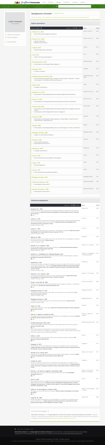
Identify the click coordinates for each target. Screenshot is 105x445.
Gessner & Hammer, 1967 (40, 189)
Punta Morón (43, 87)
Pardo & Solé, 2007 (38, 107)
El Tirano (70, 127)
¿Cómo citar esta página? (40, 411)
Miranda (36, 41)
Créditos (82, 2)
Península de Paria (42, 158)
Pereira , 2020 (38, 39)
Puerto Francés (43, 42)
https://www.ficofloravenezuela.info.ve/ (73, 433)
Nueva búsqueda (10, 42)
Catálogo (58, 2)
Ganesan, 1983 (37, 140)
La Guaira (36, 71)
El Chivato (71, 101)
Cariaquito (50, 158)
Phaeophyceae (50, 17)
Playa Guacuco (47, 120)
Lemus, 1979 (36, 156)
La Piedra (65, 101)
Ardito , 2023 (38, 32)
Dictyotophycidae (63, 17)
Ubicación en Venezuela (12, 34)
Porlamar (76, 127)
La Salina (42, 71)
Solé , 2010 (37, 99)
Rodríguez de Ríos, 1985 (39, 133)
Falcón (36, 34)
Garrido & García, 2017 (39, 62)
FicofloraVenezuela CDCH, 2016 (42, 76)
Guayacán (56, 78)
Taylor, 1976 (36, 163)
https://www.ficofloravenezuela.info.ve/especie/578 (62, 418)
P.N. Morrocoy (41, 57)
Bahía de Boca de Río (68, 94)
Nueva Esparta (38, 64)
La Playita (49, 135)
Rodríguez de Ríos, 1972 (39, 177)
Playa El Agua (64, 119)
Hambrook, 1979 (37, 148)
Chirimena (41, 41)
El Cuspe (50, 78)
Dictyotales (75, 17)
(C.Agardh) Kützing (59, 13)
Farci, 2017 (35, 55)
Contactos (75, 2)
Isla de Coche (45, 143)
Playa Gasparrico (55, 119)
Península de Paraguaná (44, 34)
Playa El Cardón (73, 119)
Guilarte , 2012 (38, 92)
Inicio (44, 2)
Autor (80, 28)
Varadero (48, 57)
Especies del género (11, 37)
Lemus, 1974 (36, 170)
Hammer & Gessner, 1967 (40, 182)
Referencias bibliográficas (39, 200)
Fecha (75, 28)
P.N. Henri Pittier (43, 135)
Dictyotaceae (86, 17)
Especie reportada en (38, 23)
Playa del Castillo (52, 172)
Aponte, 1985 (36, 125)
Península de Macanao (56, 94)
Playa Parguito (54, 64)
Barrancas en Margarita (69, 109)
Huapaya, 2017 (37, 69)
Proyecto (50, 2)
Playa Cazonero (38, 120)
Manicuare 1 (71, 78)
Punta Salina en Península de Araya (51, 80)
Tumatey (53, 34)
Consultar (66, 2)
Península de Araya (42, 78)
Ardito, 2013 (36, 85)
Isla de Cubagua (46, 112)
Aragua (36, 135)
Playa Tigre (57, 158)
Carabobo (36, 87)
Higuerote (41, 165)
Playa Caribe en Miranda (45, 50)
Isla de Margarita (46, 64)
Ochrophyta (39, 17)
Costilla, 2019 (36, 48)
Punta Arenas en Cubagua (57, 112)
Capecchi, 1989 (37, 117)
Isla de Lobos (63, 78)
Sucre (35, 78)
